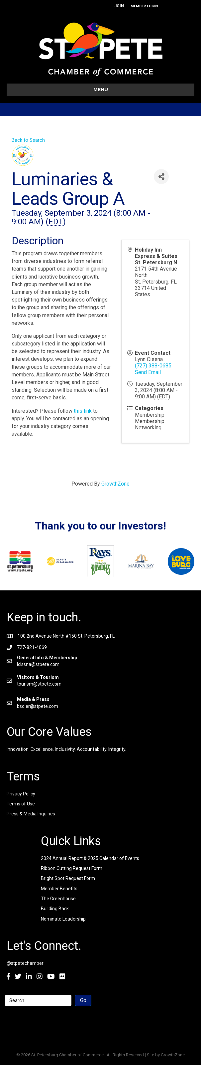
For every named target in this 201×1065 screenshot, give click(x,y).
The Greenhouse (58, 898)
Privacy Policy (21, 793)
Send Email (148, 372)
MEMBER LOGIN (144, 6)
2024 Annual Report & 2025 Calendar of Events (90, 858)
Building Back (55, 908)
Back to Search (28, 140)
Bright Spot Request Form (68, 878)
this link (83, 411)
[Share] (161, 176)
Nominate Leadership (63, 919)
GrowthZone (115, 484)
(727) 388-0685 (153, 365)
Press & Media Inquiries (31, 813)
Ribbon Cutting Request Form (71, 868)
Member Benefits (59, 888)
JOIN (119, 6)
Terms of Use (21, 803)
